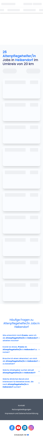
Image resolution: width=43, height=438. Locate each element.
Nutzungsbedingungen (21, 409)
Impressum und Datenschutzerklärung (21, 413)
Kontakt (21, 405)
